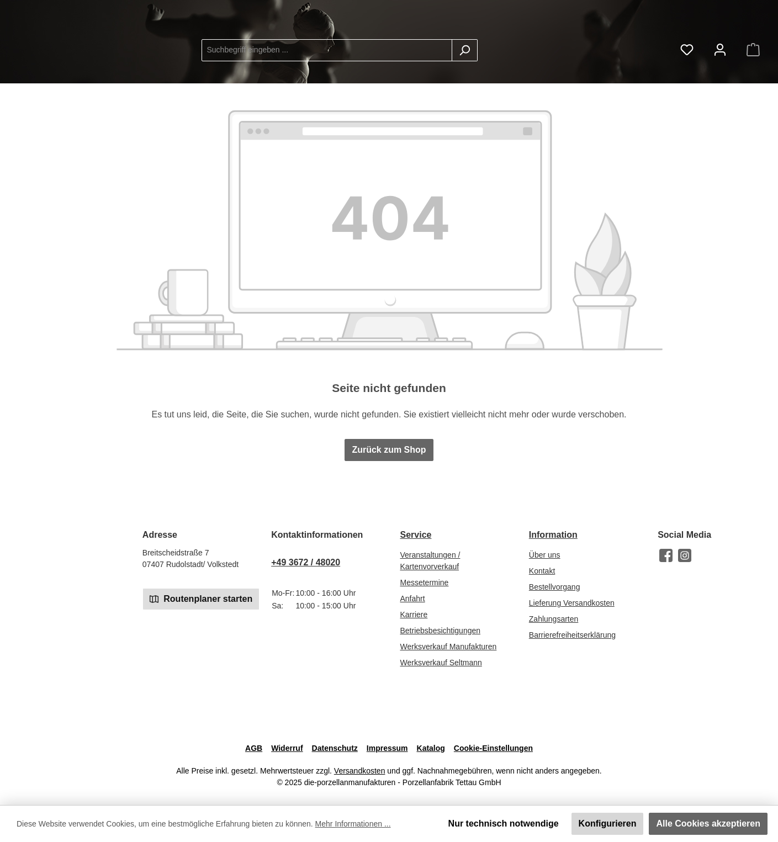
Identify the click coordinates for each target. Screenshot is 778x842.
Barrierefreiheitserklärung (572, 635)
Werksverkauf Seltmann (440, 662)
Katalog (431, 748)
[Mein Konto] (720, 58)
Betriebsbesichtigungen (440, 630)
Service (415, 534)
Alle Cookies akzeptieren (708, 823)
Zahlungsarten (554, 619)
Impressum (387, 748)
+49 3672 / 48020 (305, 562)
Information (553, 534)
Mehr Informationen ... (353, 823)
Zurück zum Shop (389, 467)
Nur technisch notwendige (503, 823)
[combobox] (415, 59)
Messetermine (424, 582)
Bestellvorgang (554, 586)
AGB (253, 748)
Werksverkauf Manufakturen (448, 646)
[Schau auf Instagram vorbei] (684, 555)
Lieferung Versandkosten (572, 603)
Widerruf (287, 748)
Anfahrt (412, 598)
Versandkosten (359, 770)
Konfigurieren (608, 823)
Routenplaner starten (201, 598)
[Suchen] (553, 59)
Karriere (413, 614)
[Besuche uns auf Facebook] (666, 555)
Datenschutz (335, 748)
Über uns (544, 554)
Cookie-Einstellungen (493, 748)
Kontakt (542, 570)
